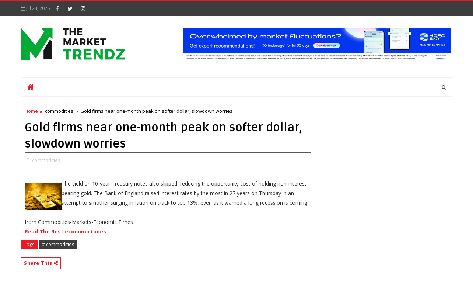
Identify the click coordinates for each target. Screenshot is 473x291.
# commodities (58, 244)
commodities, (47, 160)
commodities (59, 111)
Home (31, 111)
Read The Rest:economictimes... (68, 231)
